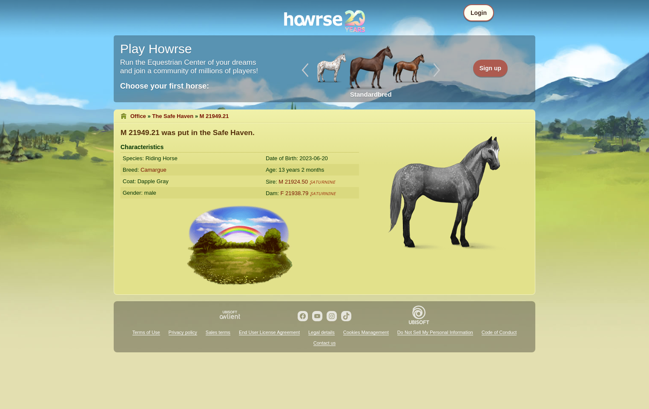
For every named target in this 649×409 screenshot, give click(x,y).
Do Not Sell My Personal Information (435, 332)
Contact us (324, 343)
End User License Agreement (269, 332)
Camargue (154, 170)
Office (138, 116)
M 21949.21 (214, 116)
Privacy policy (183, 332)
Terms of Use (146, 332)
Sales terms (218, 332)
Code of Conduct (499, 332)
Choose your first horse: (164, 86)
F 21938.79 (295, 193)
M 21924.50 (293, 182)
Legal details (321, 332)
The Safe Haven (172, 116)
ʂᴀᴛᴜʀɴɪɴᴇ (322, 182)
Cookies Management (366, 332)
